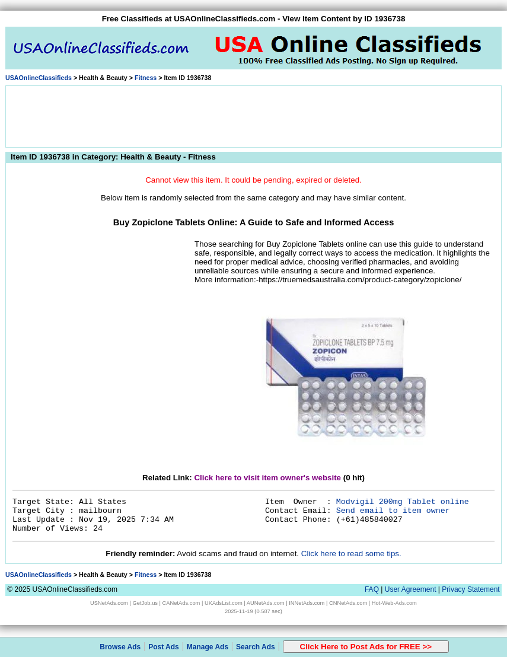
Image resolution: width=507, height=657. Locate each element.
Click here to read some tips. (351, 553)
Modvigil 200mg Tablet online (402, 501)
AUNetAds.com (266, 603)
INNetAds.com (306, 603)
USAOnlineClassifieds (38, 77)
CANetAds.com (181, 603)
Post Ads (163, 647)
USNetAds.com (109, 603)
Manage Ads (207, 647)
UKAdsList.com (224, 603)
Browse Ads (120, 647)
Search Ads (255, 647)
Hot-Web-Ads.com (394, 603)
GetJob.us (145, 603)
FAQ (372, 589)
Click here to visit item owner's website (267, 477)
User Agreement (410, 589)
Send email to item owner (393, 510)
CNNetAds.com (348, 603)
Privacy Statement (470, 589)
